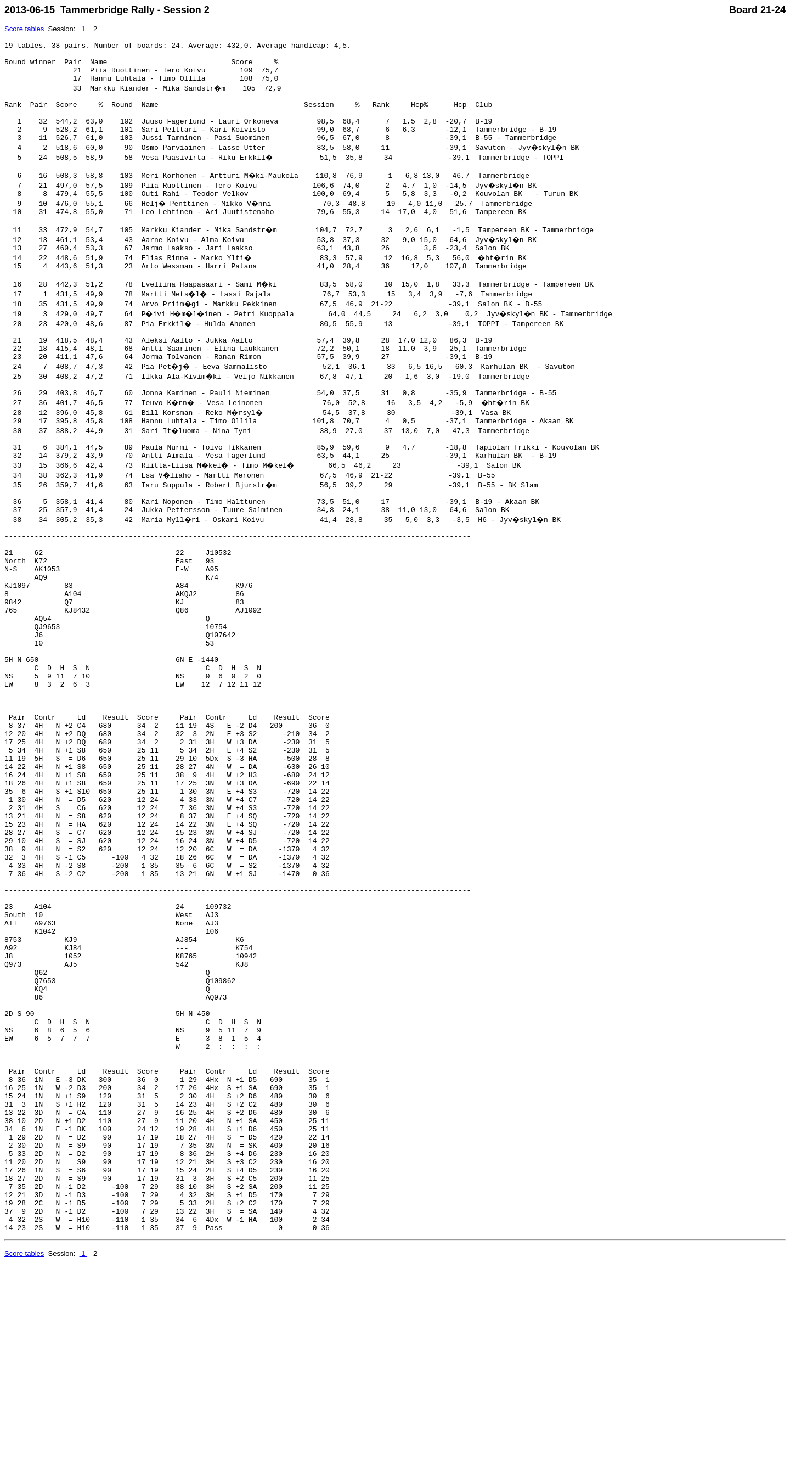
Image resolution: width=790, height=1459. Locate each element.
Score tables (24, 29)
